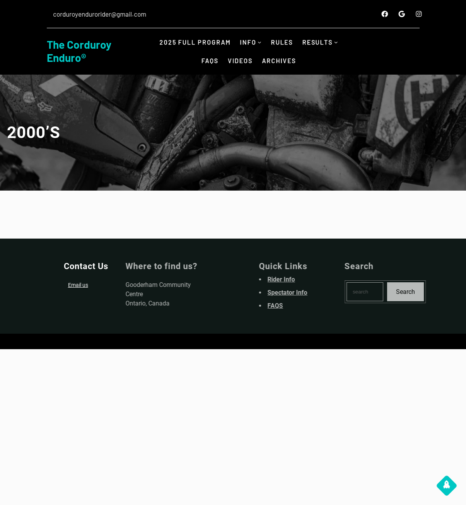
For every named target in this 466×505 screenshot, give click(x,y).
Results (319, 42)
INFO (247, 42)
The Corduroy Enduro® (79, 51)
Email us (76, 285)
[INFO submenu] (260, 42)
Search (420, 291)
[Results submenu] (339, 42)
